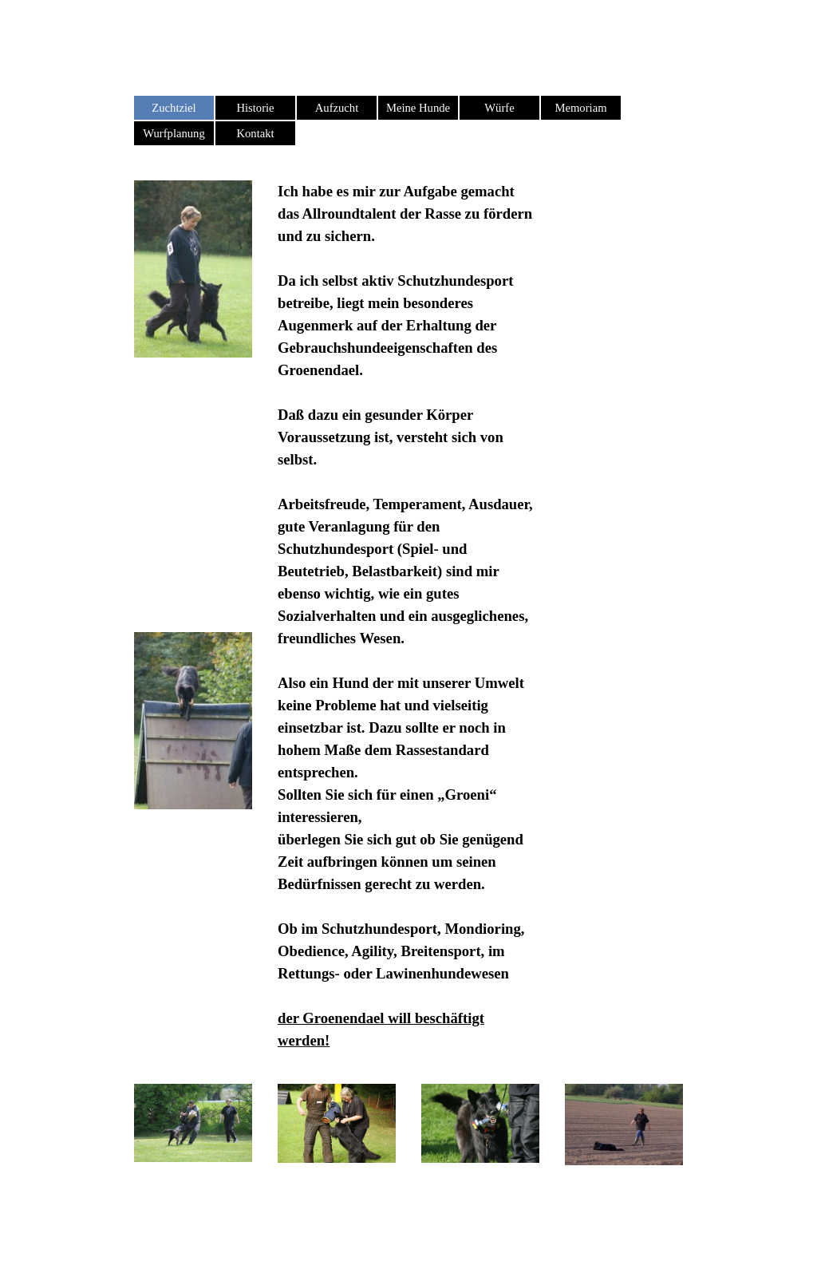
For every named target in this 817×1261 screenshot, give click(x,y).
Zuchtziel (173, 107)
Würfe (499, 107)
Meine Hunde (418, 107)
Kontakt (255, 133)
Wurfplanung (174, 133)
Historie (255, 107)
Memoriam (580, 107)
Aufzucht (337, 107)
